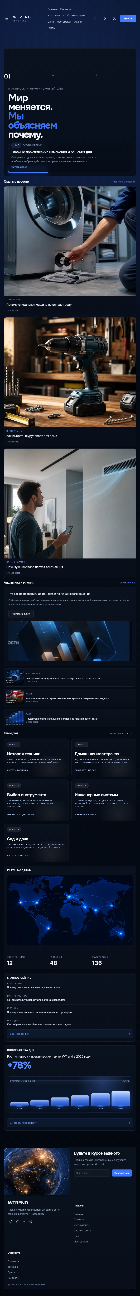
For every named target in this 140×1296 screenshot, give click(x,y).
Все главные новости (124, 181)
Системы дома (76, 15)
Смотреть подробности (23, 1122)
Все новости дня (19, 1033)
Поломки (65, 9)
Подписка (13, 1261)
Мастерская (63, 21)
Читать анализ (21, 613)
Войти (128, 18)
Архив (78, 21)
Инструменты (56, 15)
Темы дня (13, 1266)
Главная (52, 9)
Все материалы (128, 582)
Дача (51, 21)
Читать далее (19, 167)
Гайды (51, 28)
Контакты (13, 1277)
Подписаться (116, 733)
